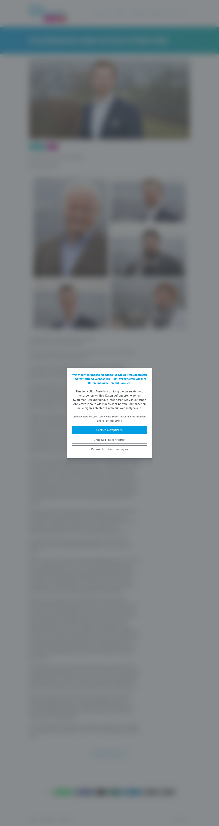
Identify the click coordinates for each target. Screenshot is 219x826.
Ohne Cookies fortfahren (109, 440)
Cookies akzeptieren (109, 430)
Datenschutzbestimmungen (109, 449)
